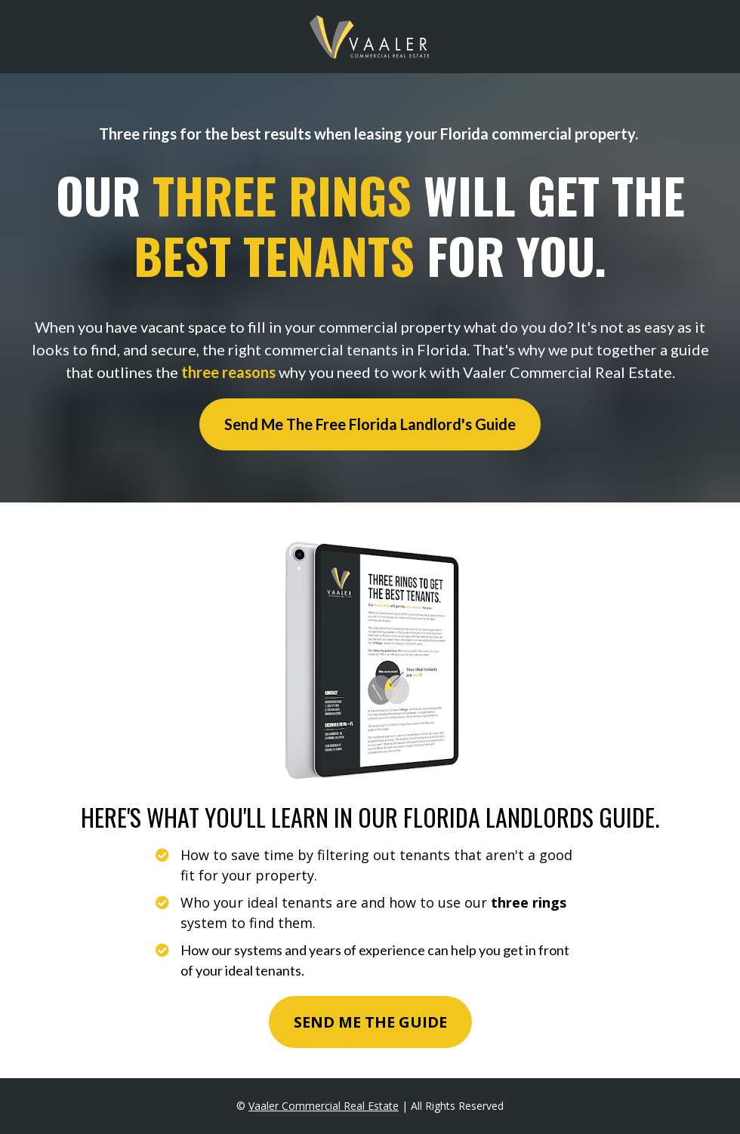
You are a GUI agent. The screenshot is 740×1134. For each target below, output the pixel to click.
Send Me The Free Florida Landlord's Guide (370, 424)
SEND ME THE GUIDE (370, 1022)
